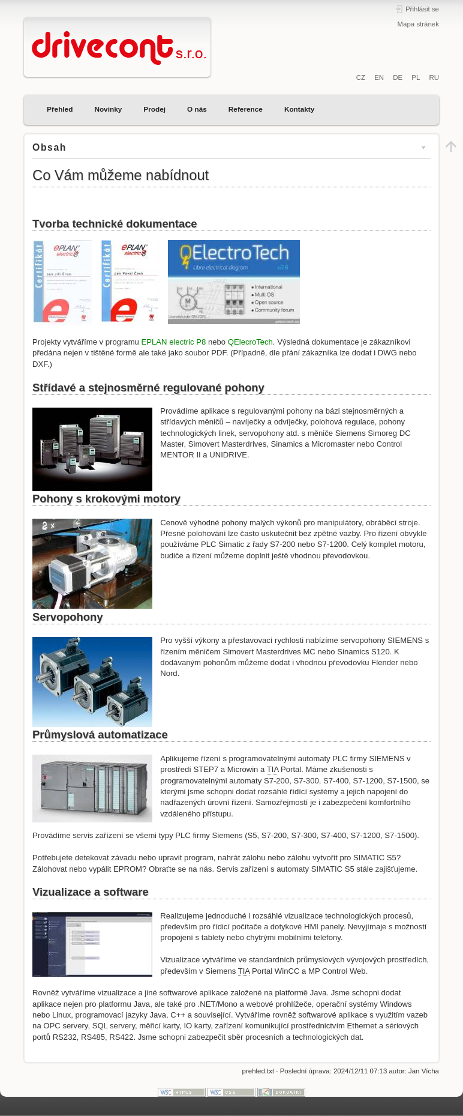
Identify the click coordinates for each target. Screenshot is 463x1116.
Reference (246, 109)
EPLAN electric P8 (174, 341)
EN (379, 77)
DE (397, 77)
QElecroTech (250, 341)
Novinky (108, 109)
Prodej (154, 109)
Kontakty (299, 109)
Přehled (60, 109)
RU (434, 77)
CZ (360, 77)
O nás (197, 109)
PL (415, 77)
